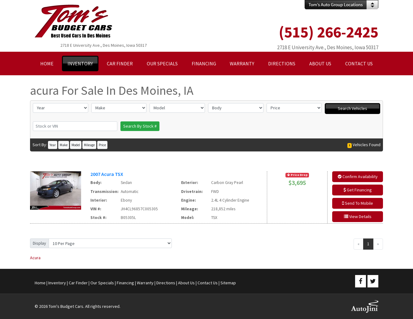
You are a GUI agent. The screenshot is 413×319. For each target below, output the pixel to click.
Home (40, 283)
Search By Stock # (140, 126)
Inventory (57, 283)
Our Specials (102, 283)
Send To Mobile (357, 203)
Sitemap (228, 283)
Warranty (145, 283)
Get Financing (357, 190)
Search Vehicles (352, 108)
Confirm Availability (358, 176)
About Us (186, 283)
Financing (125, 283)
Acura (35, 257)
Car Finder (78, 283)
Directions (165, 283)
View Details (358, 216)
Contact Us (208, 283)
